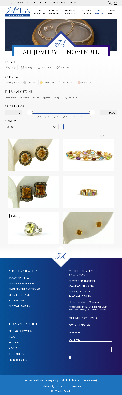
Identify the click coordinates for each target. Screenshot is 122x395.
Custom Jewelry (111, 12)
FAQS (12, 336)
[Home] (61, 256)
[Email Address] (90, 325)
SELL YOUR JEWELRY (20, 331)
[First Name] (90, 332)
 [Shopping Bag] (115, 3)
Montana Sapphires (54, 12)
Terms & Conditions (34, 380)
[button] (110, 3)
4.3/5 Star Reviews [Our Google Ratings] (79, 380)
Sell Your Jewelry (55, 3)
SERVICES (14, 342)
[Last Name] (90, 340)
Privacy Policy (52, 380)
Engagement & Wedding (71, 12)
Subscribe (90, 349)
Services (75, 3)
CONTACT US (16, 354)
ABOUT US (15, 348)
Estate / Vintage (86, 12)
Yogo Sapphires (39, 12)
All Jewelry (98, 12)
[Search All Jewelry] (94, 3)
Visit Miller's (34, 3)
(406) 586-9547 (15, 3)
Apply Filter (90, 127)
